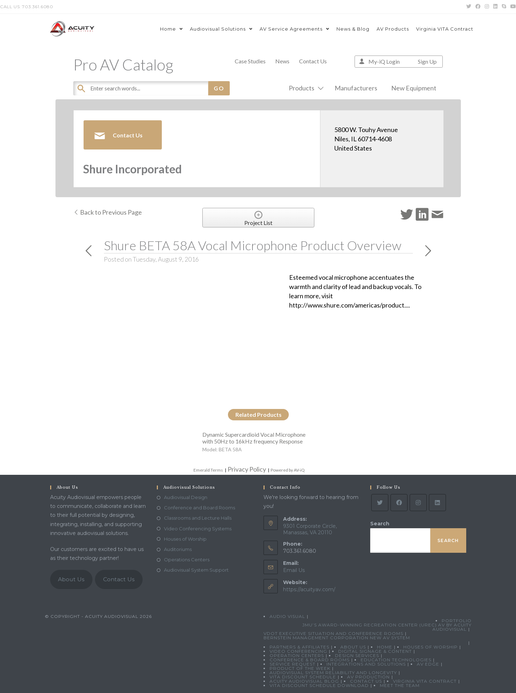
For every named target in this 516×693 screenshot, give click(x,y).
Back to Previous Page (107, 212)
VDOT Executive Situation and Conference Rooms (333, 633)
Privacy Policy (247, 469)
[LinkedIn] (437, 502)
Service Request (292, 664)
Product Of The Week (300, 668)
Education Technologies (396, 659)
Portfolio (457, 620)
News (282, 61)
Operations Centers (186, 559)
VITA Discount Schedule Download (319, 685)
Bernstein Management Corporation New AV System (337, 637)
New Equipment (413, 88)
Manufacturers (356, 88)
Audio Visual (287, 616)
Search (379, 523)
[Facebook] (399, 502)
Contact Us (313, 61)
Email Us (294, 570)
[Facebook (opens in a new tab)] (478, 6)
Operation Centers (297, 655)
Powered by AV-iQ (288, 470)
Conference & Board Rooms (310, 659)
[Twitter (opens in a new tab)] (468, 6)
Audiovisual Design (185, 497)
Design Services (357, 655)
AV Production (368, 676)
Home (384, 647)
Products (305, 88)
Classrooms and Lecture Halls (198, 518)
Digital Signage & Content (375, 651)
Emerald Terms (208, 470)
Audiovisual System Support (196, 570)
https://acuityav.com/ (309, 589)
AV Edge (428, 664)
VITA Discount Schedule (303, 676)
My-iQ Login (384, 61)
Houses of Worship (185, 539)
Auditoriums (178, 549)
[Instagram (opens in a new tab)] (487, 6)
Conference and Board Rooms (199, 507)
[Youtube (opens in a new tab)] (512, 6)
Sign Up (427, 61)
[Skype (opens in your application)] (504, 6)
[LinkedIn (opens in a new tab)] (495, 6)
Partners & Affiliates (299, 647)
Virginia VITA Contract (425, 681)
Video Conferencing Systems (198, 528)
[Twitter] (379, 502)
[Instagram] (418, 502)
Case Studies (250, 61)
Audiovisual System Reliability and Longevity (333, 672)
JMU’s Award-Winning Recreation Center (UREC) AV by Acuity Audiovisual (387, 627)
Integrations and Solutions (366, 664)
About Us (71, 579)
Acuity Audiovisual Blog (304, 681)
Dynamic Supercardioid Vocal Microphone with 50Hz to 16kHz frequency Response (253, 438)
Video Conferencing (298, 651)
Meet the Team (400, 685)
